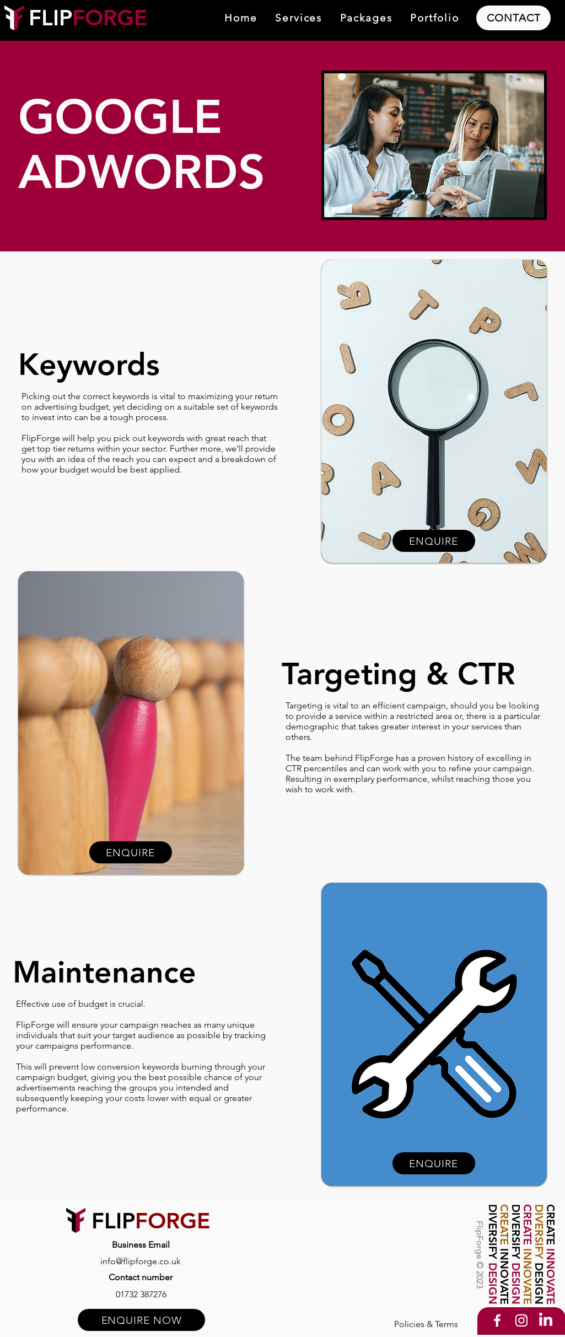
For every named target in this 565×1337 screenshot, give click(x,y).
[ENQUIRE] (130, 852)
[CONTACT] (513, 18)
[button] (298, 18)
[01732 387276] (141, 1294)
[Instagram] (521, 1320)
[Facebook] (497, 1320)
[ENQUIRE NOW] (141, 1320)
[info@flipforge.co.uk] (140, 1260)
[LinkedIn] (545, 1320)
